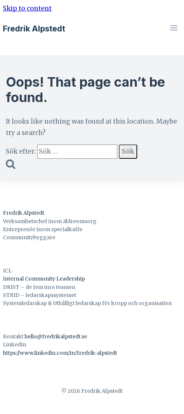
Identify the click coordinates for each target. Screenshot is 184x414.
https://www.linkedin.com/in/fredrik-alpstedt (60, 353)
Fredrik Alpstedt (23, 213)
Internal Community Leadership (44, 278)
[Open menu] (173, 29)
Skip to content (27, 8)
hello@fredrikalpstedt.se (56, 336)
